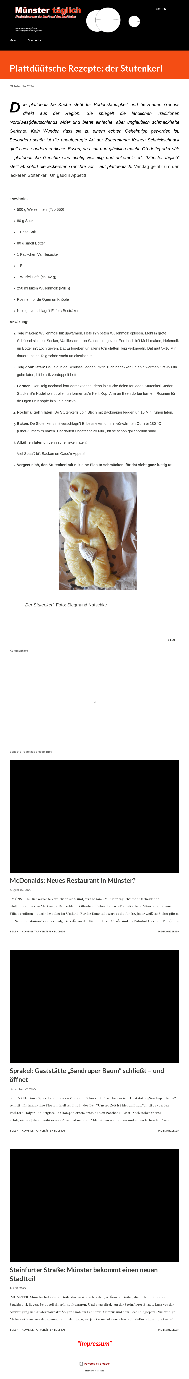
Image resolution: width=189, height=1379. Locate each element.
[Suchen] (160, 8)
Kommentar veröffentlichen (43, 931)
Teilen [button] (170, 639)
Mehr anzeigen (168, 931)
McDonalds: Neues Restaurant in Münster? (72, 880)
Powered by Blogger (94, 1363)
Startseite (18, 40)
